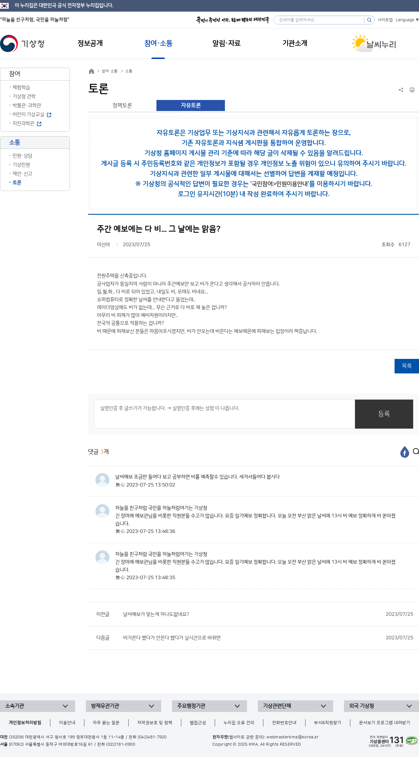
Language (405, 20)
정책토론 (122, 106)
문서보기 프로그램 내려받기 (384, 722)
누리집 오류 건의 (238, 722)
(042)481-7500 (152, 737)
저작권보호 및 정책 (154, 722)
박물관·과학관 (27, 105)
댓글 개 (98, 452)
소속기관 (14, 706)
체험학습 (21, 87)
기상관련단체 (277, 706)
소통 (128, 71)
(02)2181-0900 (120, 744)
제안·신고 (22, 173)
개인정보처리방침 (25, 722)
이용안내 (67, 722)
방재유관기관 (105, 706)
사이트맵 (385, 20)
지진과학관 (23, 123)
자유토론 (191, 106)
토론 (17, 182)
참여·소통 (110, 71)
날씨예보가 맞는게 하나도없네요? (268, 614)
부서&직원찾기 (327, 722)
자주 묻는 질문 (106, 722)
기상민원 (21, 164)
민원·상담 (22, 155)
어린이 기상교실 (28, 114)
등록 (384, 414)
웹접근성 (198, 722)
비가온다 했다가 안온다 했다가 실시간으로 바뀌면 (268, 637)
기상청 (22, 43)
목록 (407, 366)
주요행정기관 (191, 706)
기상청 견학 (24, 96)
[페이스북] (404, 452)
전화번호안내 (284, 722)
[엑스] (414, 452)
